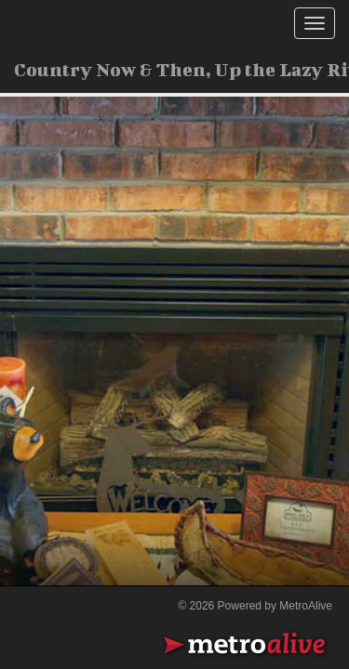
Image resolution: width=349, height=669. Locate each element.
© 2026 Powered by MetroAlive (255, 605)
